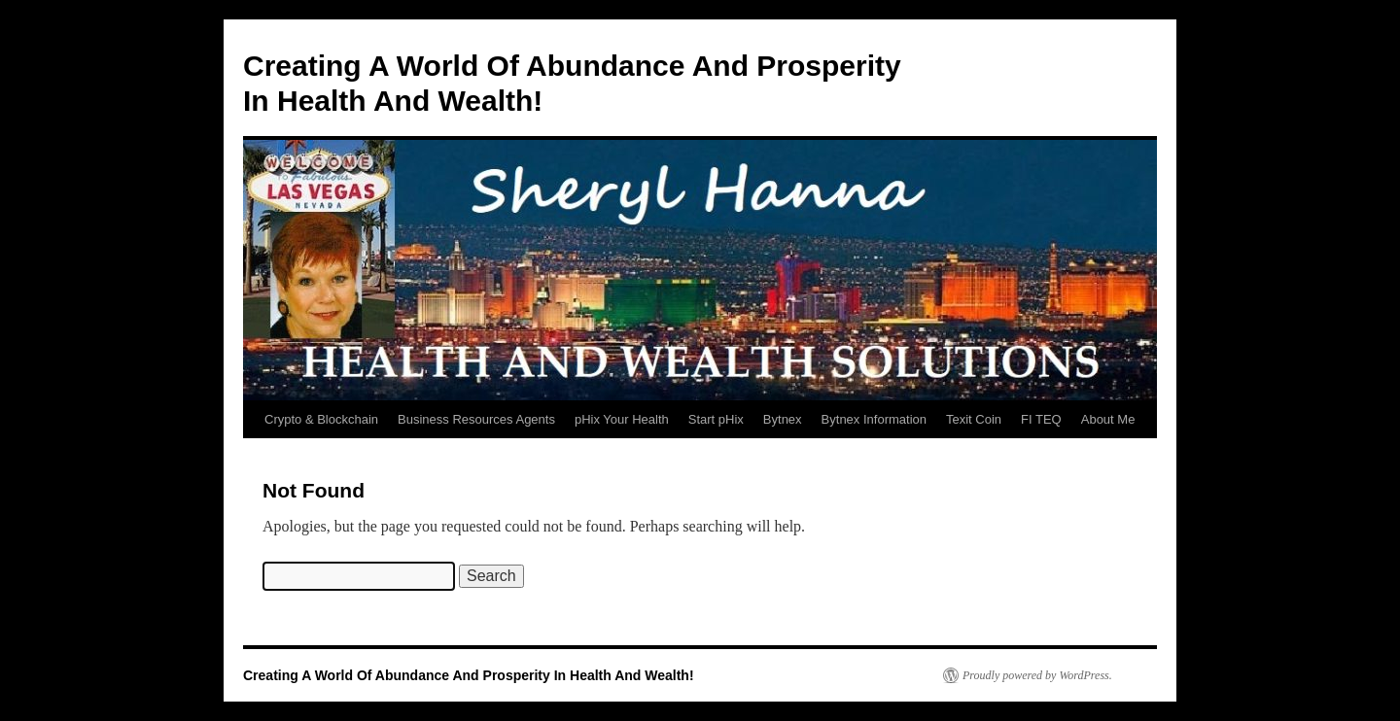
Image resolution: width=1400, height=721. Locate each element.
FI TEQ (1041, 419)
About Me (1108, 419)
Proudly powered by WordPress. (1037, 675)
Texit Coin (973, 419)
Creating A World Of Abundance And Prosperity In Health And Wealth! (468, 675)
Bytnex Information (874, 419)
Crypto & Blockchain (321, 419)
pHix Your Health (622, 419)
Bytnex (782, 419)
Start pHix (716, 419)
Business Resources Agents (476, 419)
